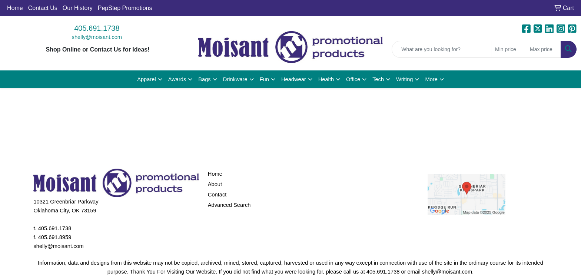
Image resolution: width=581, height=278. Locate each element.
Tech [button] (378, 79)
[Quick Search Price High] (543, 49)
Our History (78, 8)
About (215, 184)
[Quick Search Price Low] (508, 49)
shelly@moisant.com (97, 37)
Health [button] (326, 79)
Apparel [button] (146, 79)
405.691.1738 (96, 28)
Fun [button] (264, 79)
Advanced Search (229, 205)
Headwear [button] (293, 79)
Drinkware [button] (235, 79)
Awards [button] (177, 79)
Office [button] (353, 79)
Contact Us (42, 8)
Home (15, 8)
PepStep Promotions (125, 8)
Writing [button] (404, 79)
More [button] (431, 79)
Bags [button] (204, 79)
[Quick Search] (441, 49)
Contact (217, 195)
